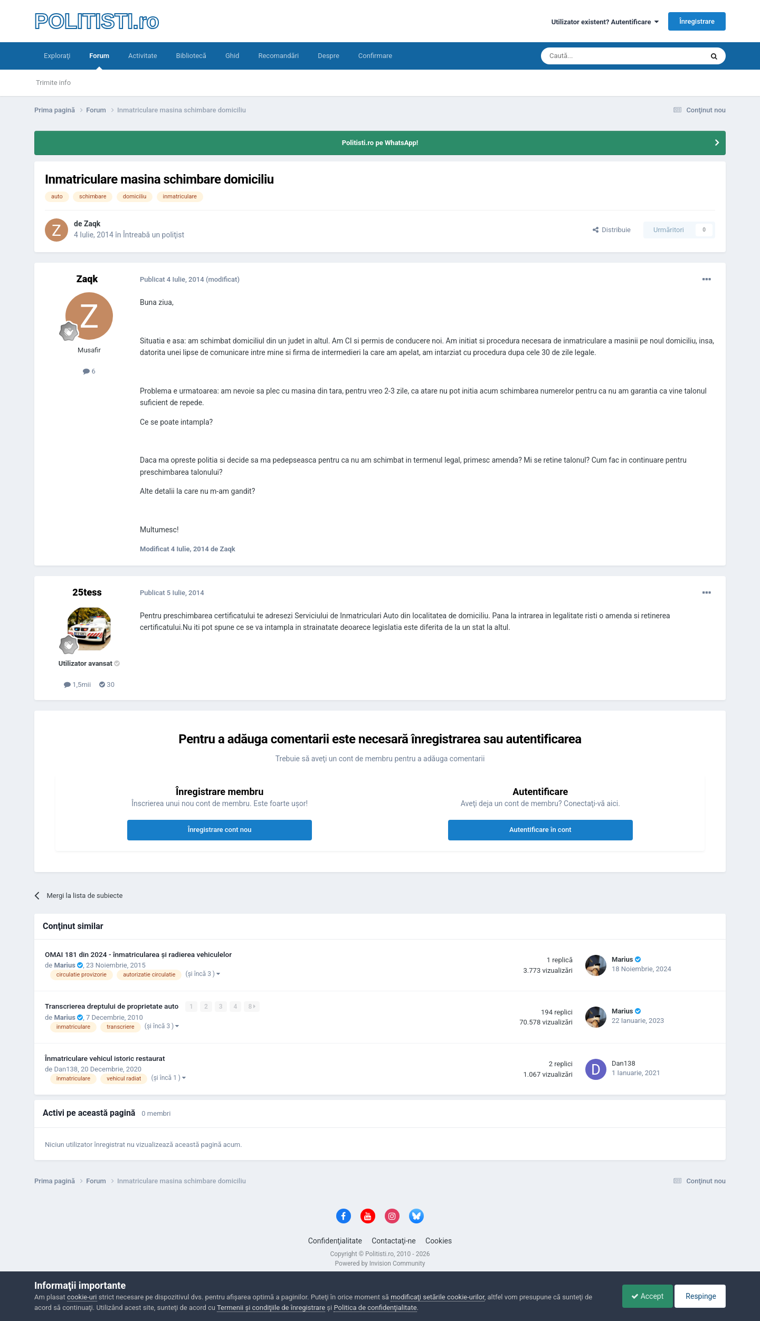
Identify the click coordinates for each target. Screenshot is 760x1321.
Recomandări (278, 56)
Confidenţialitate (335, 1241)
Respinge (698, 1296)
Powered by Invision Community (380, 1263)
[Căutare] (592, 55)
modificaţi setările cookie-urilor (437, 1297)
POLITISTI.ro (96, 21)
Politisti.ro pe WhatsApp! (380, 143)
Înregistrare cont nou (220, 830)
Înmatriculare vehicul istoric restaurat (105, 1058)
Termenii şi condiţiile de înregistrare (271, 1308)
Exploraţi (57, 56)
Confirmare (375, 56)
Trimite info (53, 83)
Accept (642, 1296)
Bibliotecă (191, 56)
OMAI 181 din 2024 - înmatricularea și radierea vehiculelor (138, 954)
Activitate (142, 56)
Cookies (438, 1241)
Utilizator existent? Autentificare (605, 22)
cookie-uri (82, 1297)
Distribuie (612, 230)
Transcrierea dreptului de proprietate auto (112, 1006)
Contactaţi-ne (394, 1241)
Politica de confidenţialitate (375, 1308)
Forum (99, 61)
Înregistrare (697, 21)
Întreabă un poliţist (153, 235)
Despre (328, 56)
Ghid (232, 56)
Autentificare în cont (540, 830)
